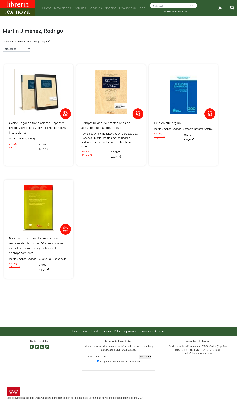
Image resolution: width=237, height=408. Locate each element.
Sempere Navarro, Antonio (198, 129)
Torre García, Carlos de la (52, 259)
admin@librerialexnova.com (197, 353)
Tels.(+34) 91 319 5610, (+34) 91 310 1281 (197, 350)
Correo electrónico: (96, 356)
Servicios (95, 8)
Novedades (62, 8)
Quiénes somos (79, 331)
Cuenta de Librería (101, 331)
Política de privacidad (125, 331)
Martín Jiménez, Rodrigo (22, 138)
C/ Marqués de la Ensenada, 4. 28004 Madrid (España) (197, 346)
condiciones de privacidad (126, 361)
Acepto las (120, 361)
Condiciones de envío (152, 331)
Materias (80, 8)
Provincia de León (132, 8)
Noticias (110, 8)
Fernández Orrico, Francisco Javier (100, 133)
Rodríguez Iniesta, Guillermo (97, 142)
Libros (46, 8)
